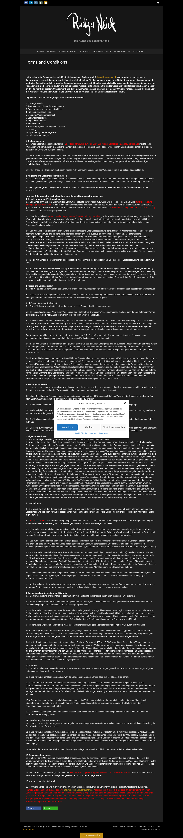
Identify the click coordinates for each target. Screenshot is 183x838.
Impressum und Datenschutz (130, 51)
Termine (51, 51)
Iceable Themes (28, 829)
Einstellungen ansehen (114, 427)
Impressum (93, 433)
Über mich (84, 51)
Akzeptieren (67, 427)
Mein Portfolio (67, 51)
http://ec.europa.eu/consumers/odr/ (79, 790)
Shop (109, 51)
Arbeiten (98, 51)
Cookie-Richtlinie (81, 433)
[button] (124, 403)
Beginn (40, 51)
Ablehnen (89, 427)
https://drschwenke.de (106, 77)
